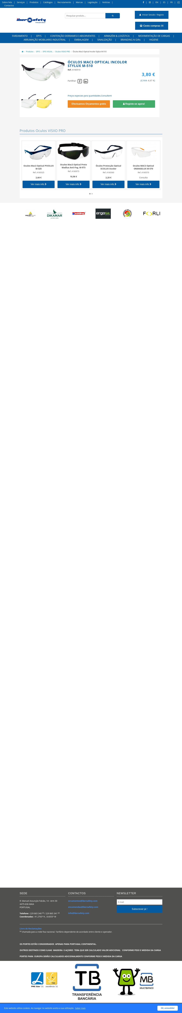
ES (164, 2)
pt (178, 2)
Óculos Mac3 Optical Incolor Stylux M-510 (89, 51)
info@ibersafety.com (78, 913)
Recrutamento (64, 2)
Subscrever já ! (139, 909)
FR (171, 2)
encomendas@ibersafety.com (83, 907)
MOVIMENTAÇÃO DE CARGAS (154, 35)
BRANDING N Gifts (131, 39)
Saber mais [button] (80, 1008)
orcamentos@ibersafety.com (82, 900)
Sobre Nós (7, 2)
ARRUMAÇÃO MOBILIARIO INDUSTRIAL (45, 39)
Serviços (21, 2)
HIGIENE (153, 39)
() (152, 25)
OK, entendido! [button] (167, 1008)
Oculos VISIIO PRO (62, 51)
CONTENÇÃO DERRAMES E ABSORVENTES (72, 35)
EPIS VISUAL (48, 51)
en (157, 2)
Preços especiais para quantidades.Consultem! (90, 95)
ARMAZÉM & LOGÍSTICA (117, 35)
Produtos (34, 2)
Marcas (79, 2)
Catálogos (48, 2)
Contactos (9, 5)
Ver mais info (38, 184)
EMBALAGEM (81, 39)
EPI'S (38, 35)
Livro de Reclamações (30, 928)
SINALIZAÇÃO (104, 39)
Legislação (92, 2)
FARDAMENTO (20, 35)
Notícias (106, 2)
